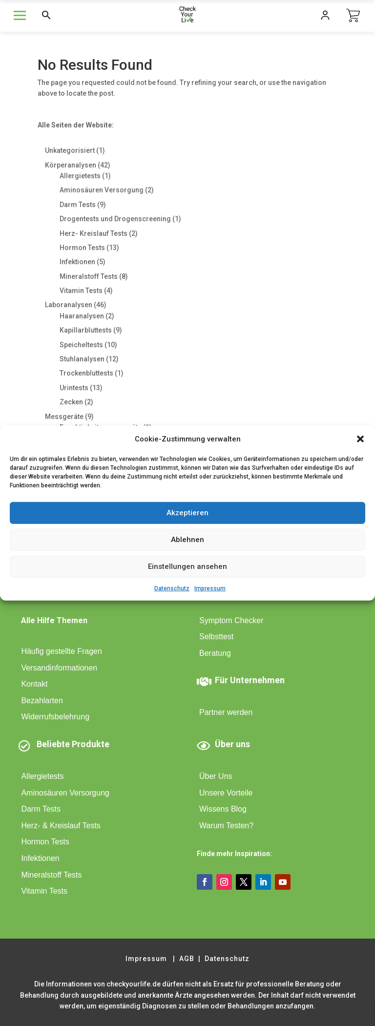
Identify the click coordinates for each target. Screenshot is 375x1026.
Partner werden (225, 712)
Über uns (232, 744)
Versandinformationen (59, 668)
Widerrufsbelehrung (55, 716)
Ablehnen (187, 539)
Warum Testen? (226, 825)
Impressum (210, 588)
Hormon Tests (45, 842)
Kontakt (34, 684)
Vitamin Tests (44, 891)
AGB (186, 959)
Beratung (215, 653)
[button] (360, 438)
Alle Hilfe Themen (54, 620)
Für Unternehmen (250, 680)
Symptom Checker (231, 620)
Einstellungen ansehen (187, 566)
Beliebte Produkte (73, 744)
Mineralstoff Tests (51, 875)
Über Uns (215, 776)
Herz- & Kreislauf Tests (60, 825)
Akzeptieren (187, 512)
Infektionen (40, 858)
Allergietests (42, 776)
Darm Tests (41, 809)
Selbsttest (216, 636)
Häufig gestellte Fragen (61, 651)
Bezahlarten (41, 700)
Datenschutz (171, 588)
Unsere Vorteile (225, 793)
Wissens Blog (223, 809)
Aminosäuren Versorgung (65, 793)
